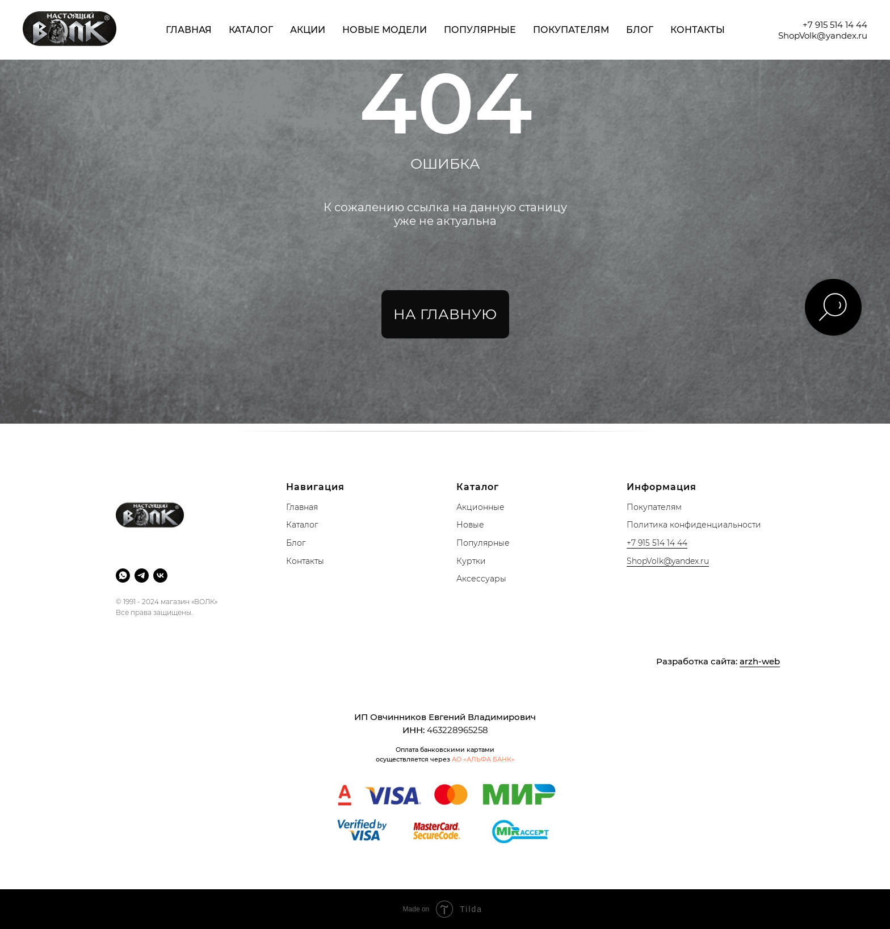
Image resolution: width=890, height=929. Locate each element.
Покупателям (571, 29)
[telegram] (142, 575)
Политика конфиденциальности (694, 525)
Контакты (697, 29)
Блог (639, 29)
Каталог (251, 29)
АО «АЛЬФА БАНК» (483, 759)
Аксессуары (481, 579)
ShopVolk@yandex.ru (822, 35)
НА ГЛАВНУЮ (445, 314)
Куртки (471, 561)
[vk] (160, 575)
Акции (307, 29)
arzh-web (760, 661)
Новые (470, 525)
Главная (189, 29)
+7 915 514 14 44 (835, 24)
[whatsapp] (123, 575)
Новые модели (384, 29)
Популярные (480, 29)
